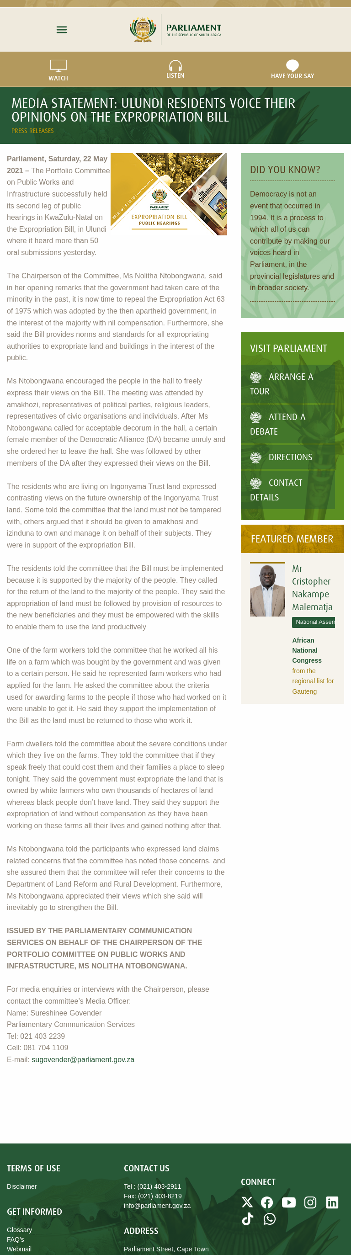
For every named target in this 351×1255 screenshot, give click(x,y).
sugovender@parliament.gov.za (83, 1060)
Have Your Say (292, 69)
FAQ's (15, 1239)
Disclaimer (22, 1186)
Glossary (19, 1230)
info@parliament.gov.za (157, 1205)
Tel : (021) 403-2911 (152, 1186)
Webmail (19, 1249)
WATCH (58, 69)
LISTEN (175, 69)
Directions (281, 457)
